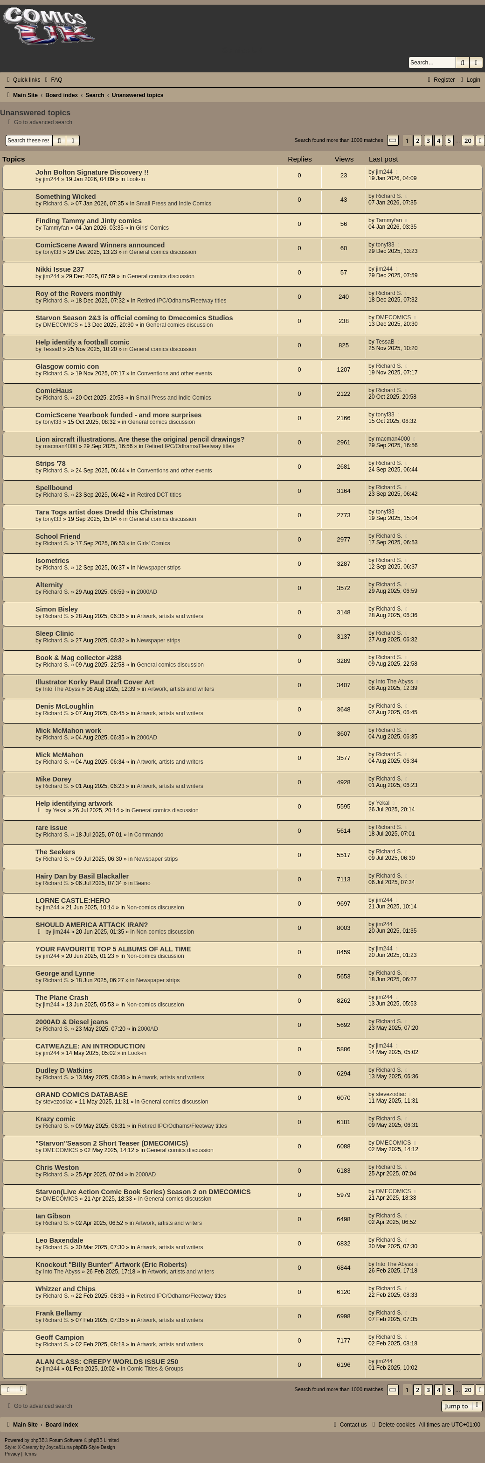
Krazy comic (55, 1119)
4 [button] (438, 140)
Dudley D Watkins (63, 1070)
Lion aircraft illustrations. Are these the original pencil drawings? (140, 439)
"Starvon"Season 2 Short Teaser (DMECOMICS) (111, 1143)
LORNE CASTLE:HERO (72, 900)
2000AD (147, 592)
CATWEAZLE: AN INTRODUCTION (90, 1046)
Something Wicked (65, 196)
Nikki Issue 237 (59, 269)
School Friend (58, 536)
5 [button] (449, 140)
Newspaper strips (158, 567)
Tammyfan (56, 228)
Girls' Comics (152, 228)
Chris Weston (57, 1167)
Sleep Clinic (54, 633)
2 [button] (417, 140)
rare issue (51, 827)
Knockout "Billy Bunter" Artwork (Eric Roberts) (111, 1264)
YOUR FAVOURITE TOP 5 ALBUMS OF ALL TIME (113, 949)
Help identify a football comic (82, 342)
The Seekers (55, 852)
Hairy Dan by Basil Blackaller (82, 876)
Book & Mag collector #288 (78, 657)
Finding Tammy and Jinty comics (88, 221)
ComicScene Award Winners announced (100, 245)
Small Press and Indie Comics (173, 203)
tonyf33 (52, 252)
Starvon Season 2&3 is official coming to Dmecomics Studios (134, 318)
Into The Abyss (61, 689)
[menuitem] (52, 80)
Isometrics (52, 560)
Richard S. (56, 203)
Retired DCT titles (159, 495)
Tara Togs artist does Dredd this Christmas (104, 512)
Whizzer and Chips (65, 1289)
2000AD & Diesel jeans (71, 1022)
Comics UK (242, 50)
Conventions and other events (174, 373)
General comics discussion (162, 252)
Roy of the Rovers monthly (78, 293)
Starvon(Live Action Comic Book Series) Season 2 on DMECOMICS (143, 1192)
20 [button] (467, 140)
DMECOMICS (60, 325)
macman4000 (60, 446)
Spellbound (53, 488)
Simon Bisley (56, 609)
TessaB (52, 349)
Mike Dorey (53, 779)
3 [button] (428, 140)
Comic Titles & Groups (155, 1368)
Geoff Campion (59, 1337)
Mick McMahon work (68, 730)
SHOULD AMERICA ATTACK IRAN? (91, 924)
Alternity (49, 585)
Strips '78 (50, 463)
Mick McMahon (59, 755)
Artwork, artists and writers (170, 616)
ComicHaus (54, 390)
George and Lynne (65, 973)
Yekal (60, 810)
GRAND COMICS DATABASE (81, 1094)
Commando (149, 834)
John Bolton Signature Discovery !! (92, 172)
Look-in (135, 179)
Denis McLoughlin (64, 706)
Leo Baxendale (59, 1240)
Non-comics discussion (155, 907)
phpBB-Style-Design (94, 1447)
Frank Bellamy (58, 1313)
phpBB (38, 1440)
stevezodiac (58, 1101)
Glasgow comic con (67, 366)
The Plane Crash (62, 997)
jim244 (51, 179)
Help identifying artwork (73, 803)
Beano (142, 883)
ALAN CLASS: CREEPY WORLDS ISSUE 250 (106, 1361)
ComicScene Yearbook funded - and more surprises (118, 415)
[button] (393, 140)
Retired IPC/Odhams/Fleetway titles (182, 300)
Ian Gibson (52, 1216)
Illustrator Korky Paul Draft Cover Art (94, 682)
